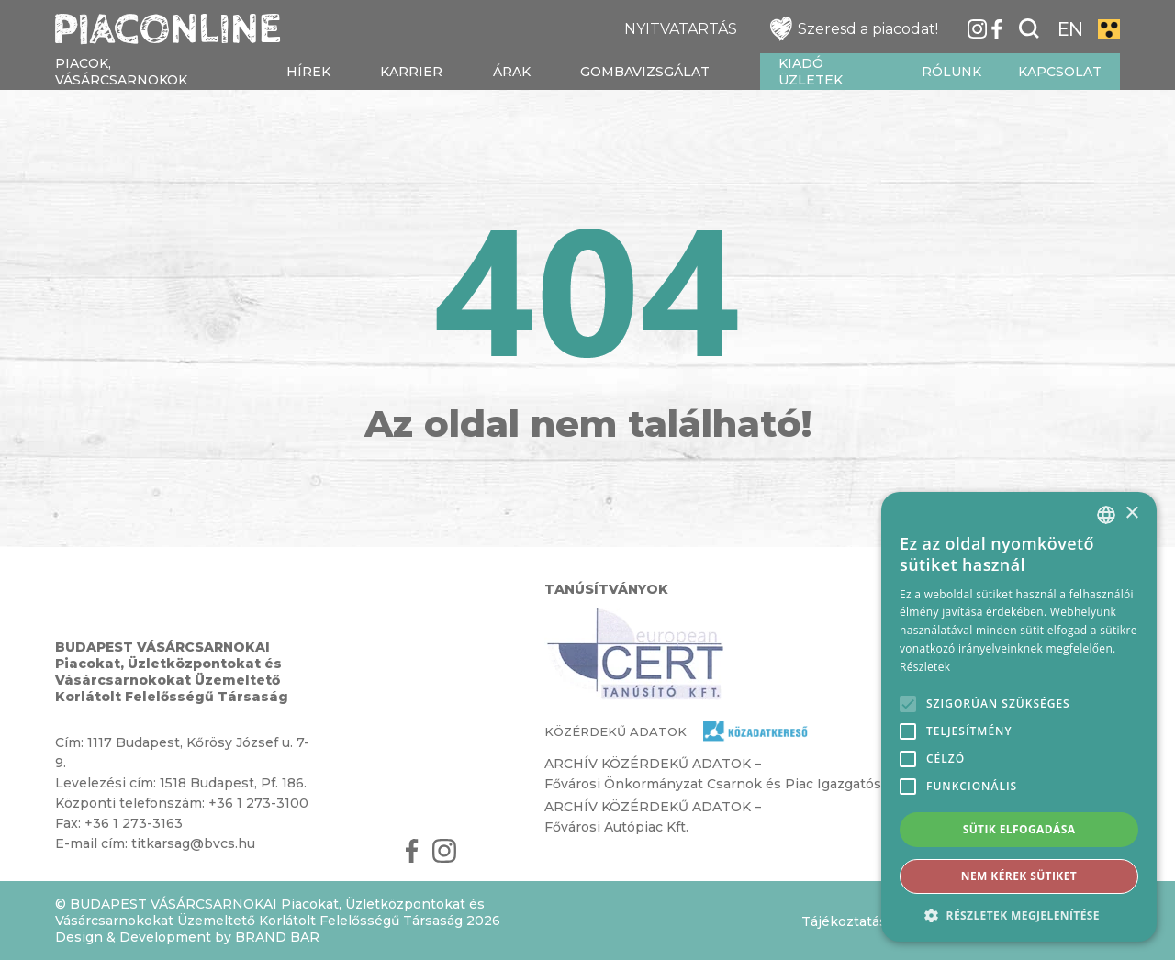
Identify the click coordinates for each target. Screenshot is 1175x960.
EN (1070, 29)
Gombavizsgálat (645, 71)
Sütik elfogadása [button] (1019, 829)
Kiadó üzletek (810, 71)
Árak (512, 71)
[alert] (1019, 717)
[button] (1019, 914)
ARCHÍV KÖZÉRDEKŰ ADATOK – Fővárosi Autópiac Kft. (652, 816)
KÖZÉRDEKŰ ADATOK (615, 731)
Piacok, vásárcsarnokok (121, 71)
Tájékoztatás (844, 921)
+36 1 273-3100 (258, 803)
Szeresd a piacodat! (854, 29)
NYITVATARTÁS (680, 29)
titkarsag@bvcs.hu (193, 843)
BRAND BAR (277, 937)
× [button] (1131, 513)
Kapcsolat (1060, 71)
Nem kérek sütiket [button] (1019, 876)
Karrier (411, 71)
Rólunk (951, 71)
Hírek (308, 71)
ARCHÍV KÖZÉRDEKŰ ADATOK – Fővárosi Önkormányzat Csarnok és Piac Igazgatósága (724, 773)
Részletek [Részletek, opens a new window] (925, 667)
